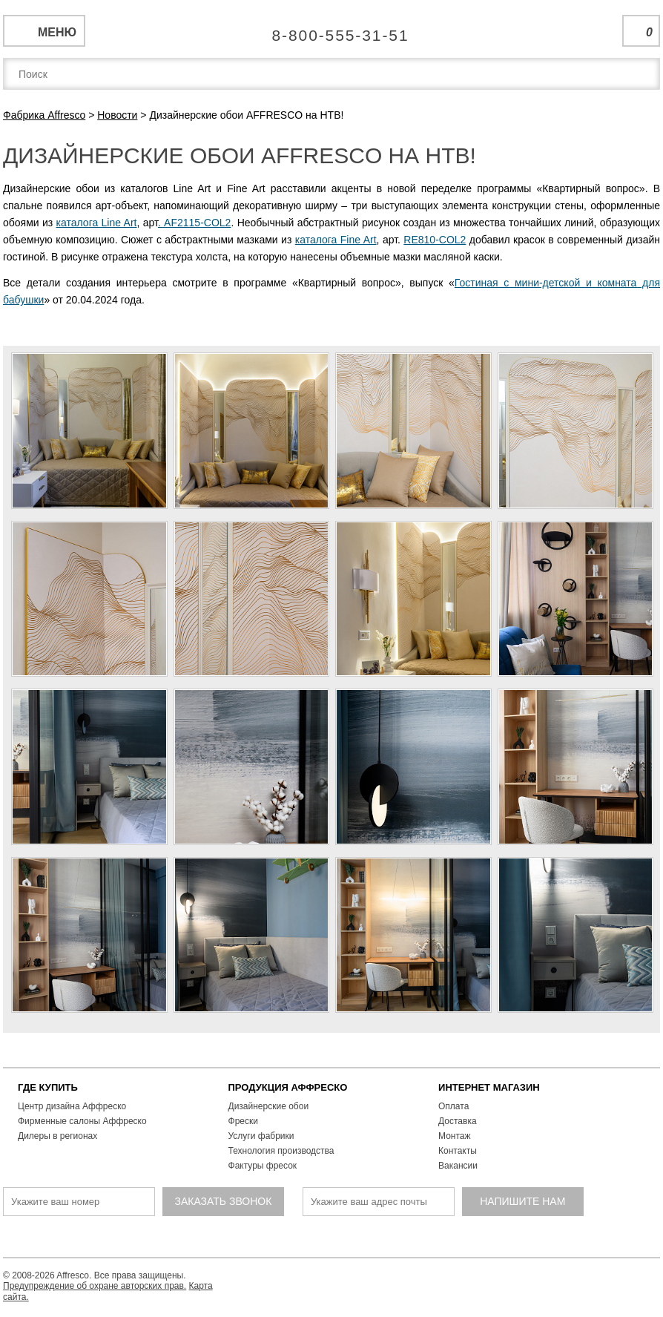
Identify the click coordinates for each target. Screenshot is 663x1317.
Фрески (243, 1121)
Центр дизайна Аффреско (72, 1106)
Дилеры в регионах (57, 1136)
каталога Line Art (96, 223)
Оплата (453, 1106)
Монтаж (454, 1136)
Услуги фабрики (261, 1136)
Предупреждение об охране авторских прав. (94, 1286)
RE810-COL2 (434, 240)
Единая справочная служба (331, 30)
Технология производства (281, 1151)
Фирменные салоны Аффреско (82, 1121)
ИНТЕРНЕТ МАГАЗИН (489, 1087)
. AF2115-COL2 (194, 223)
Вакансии (458, 1165)
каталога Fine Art (336, 240)
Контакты (457, 1151)
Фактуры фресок (262, 1165)
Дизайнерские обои (268, 1106)
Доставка (457, 1121)
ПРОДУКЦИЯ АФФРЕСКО (288, 1087)
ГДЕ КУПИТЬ (48, 1087)
